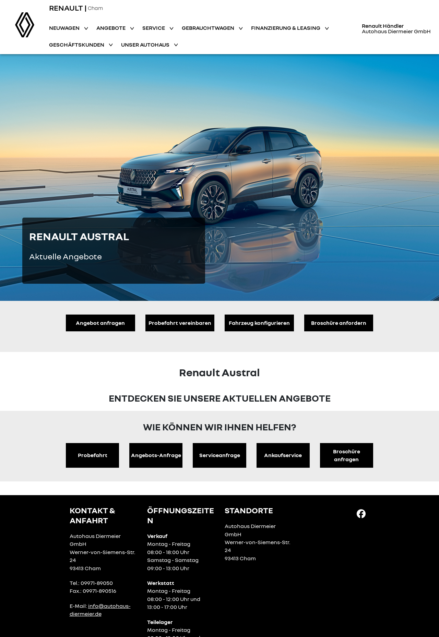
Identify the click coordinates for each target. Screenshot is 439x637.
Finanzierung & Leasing (286, 27)
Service (154, 27)
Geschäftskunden (77, 44)
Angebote (111, 27)
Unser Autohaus (145, 44)
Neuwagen (65, 27)
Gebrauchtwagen (208, 27)
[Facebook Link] (361, 513)
